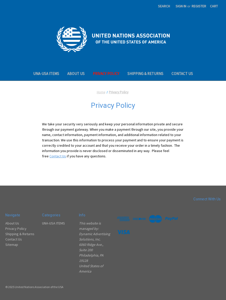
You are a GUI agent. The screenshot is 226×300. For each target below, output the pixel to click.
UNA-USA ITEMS (46, 73)
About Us (76, 73)
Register (199, 6)
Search (164, 6)
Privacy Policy (106, 73)
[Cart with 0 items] (214, 6)
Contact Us (182, 73)
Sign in (181, 6)
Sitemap (11, 244)
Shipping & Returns (145, 73)
